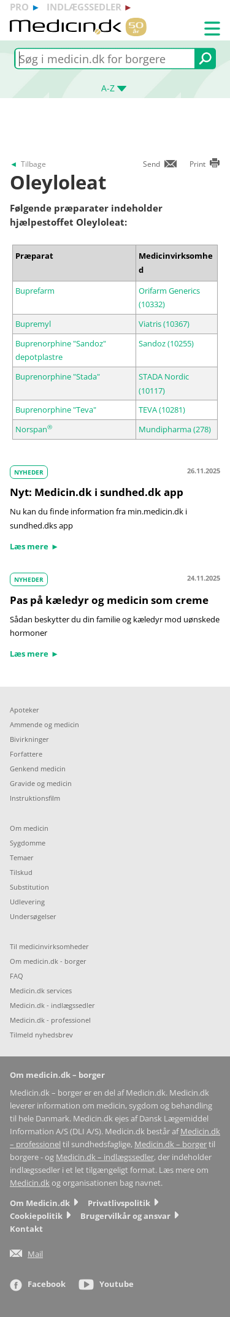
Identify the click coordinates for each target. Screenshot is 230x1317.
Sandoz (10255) (166, 343)
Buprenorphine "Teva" (55, 409)
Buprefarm (35, 290)
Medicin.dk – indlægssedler (105, 1157)
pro (19, 7)
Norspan (33, 429)
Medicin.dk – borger (170, 1144)
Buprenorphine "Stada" (57, 376)
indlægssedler (84, 7)
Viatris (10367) (164, 323)
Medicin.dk (30, 1183)
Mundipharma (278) (175, 429)
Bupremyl (33, 323)
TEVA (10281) (162, 409)
